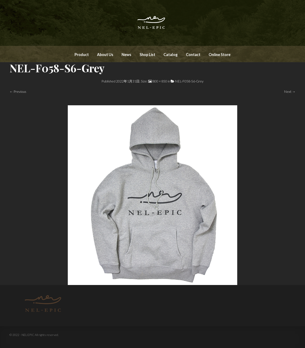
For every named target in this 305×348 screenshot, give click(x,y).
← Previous (18, 91)
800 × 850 (159, 81)
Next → (289, 91)
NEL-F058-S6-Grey (189, 81)
